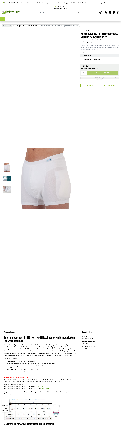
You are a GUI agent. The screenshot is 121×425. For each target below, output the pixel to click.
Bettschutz (55, 19)
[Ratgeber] (110, 12)
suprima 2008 (44, 389)
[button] (99, 78)
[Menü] (8, 400)
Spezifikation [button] (87, 331)
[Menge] (84, 73)
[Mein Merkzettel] (105, 12)
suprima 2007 (40, 386)
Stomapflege (42, 19)
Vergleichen (90, 85)
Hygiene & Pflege (83, 19)
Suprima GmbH (85, 31)
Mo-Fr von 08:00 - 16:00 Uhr (60, 9)
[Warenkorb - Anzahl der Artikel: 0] (118, 12)
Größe (82, 52)
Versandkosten (94, 68)
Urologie (30, 19)
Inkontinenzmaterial (42, 351)
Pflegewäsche (68, 19)
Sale (105, 19)
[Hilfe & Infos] (114, 12)
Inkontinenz (18, 19)
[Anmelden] (100, 12)
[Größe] (99, 55)
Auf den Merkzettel (109, 85)
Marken (96, 19)
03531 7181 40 (60, 7)
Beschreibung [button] (9, 331)
